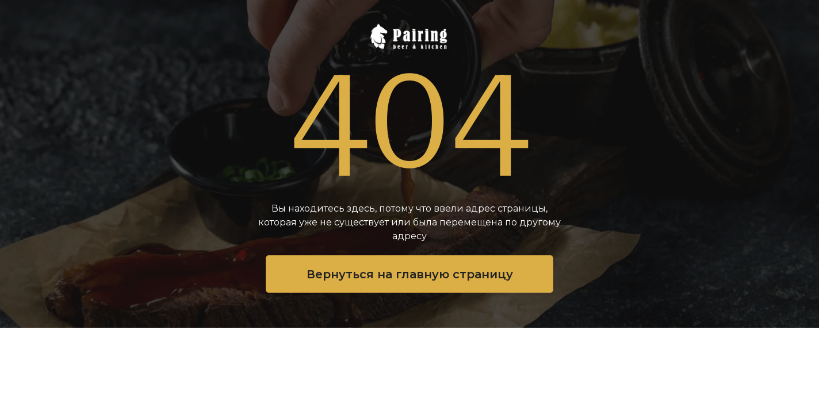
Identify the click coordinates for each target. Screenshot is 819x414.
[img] (409, 36)
